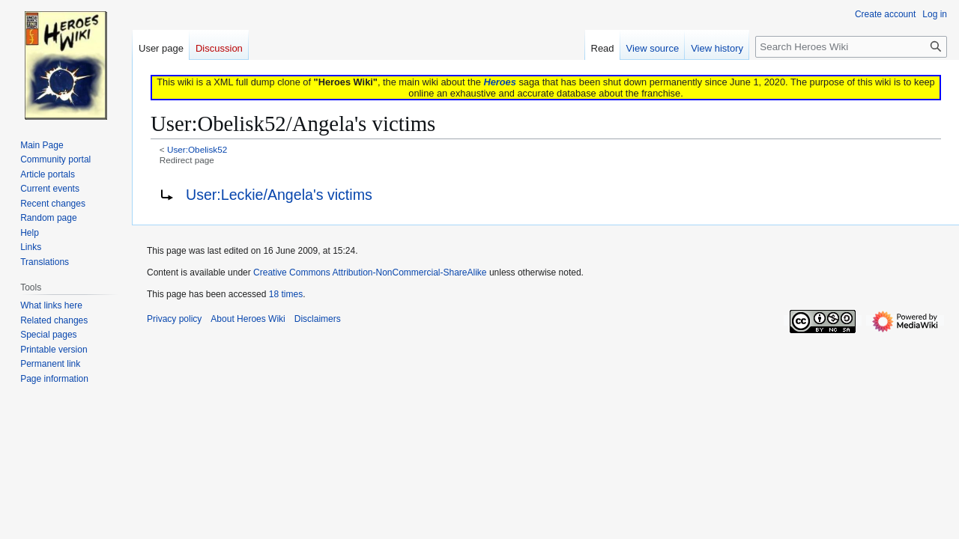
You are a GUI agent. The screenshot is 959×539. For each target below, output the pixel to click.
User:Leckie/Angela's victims (279, 194)
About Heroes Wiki (248, 319)
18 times (286, 294)
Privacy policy (174, 319)
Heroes (499, 82)
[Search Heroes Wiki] (851, 47)
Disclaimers (317, 319)
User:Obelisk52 (197, 149)
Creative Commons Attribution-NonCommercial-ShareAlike (369, 272)
